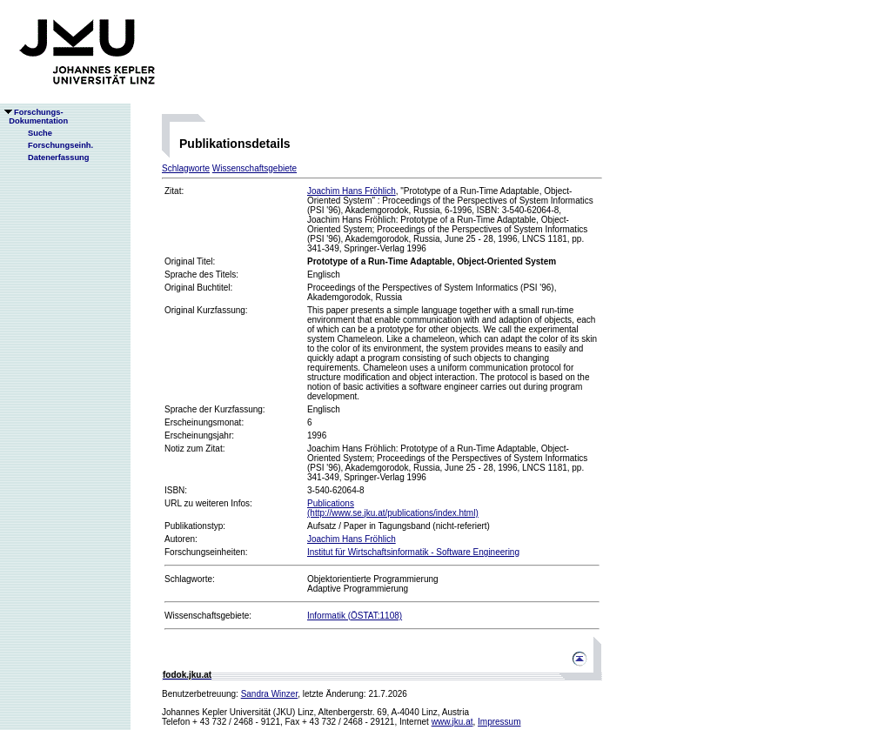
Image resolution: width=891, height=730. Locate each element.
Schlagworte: (189, 579)
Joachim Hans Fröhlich (351, 191)
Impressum (499, 722)
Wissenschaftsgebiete (254, 168)
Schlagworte (186, 168)
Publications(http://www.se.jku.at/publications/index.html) (393, 508)
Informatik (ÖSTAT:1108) (354, 615)
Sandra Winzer (269, 694)
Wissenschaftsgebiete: (207, 615)
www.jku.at (452, 722)
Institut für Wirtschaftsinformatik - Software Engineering (413, 552)
